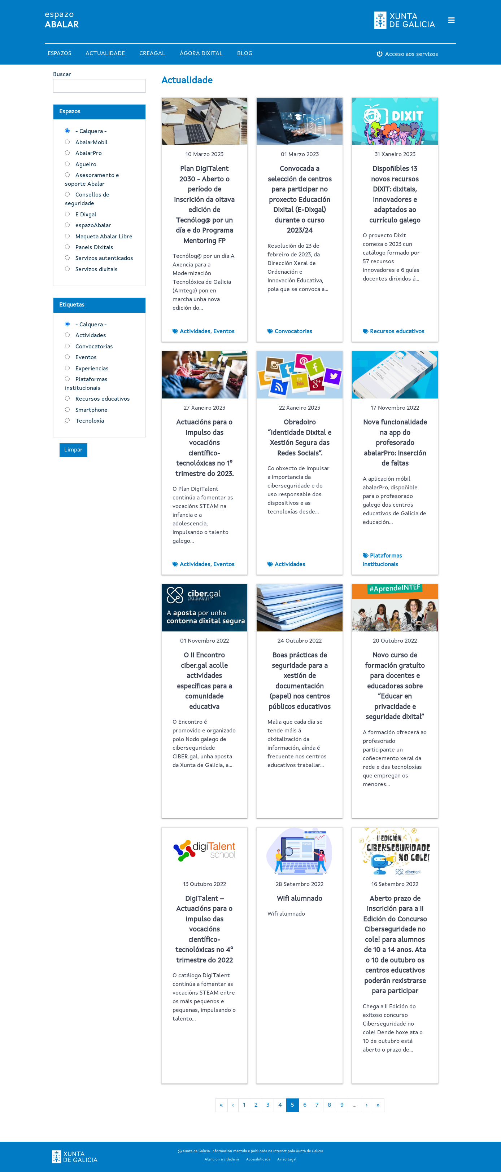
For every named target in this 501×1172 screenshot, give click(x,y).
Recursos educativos (102, 399)
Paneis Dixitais (94, 248)
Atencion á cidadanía (222, 1159)
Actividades (90, 336)
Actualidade (105, 54)
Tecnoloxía (89, 421)
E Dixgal (85, 215)
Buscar (62, 75)
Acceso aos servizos (411, 54)
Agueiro (85, 165)
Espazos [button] (59, 54)
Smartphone (91, 410)
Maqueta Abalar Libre (103, 237)
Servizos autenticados (104, 258)
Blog (245, 54)
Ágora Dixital (201, 54)
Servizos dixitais (96, 270)
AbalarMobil (91, 143)
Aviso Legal (286, 1159)
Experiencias (92, 369)
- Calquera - (91, 132)
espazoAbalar (93, 226)
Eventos (86, 358)
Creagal (152, 54)
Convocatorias (94, 347)
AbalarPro (88, 154)
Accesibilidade (258, 1159)
